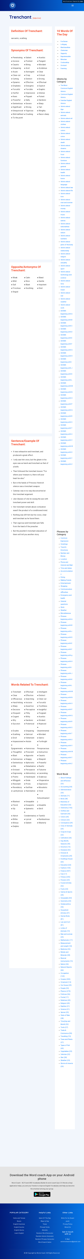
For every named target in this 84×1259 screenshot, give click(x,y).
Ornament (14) (66, 982)
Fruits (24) (64, 889)
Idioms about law (67, 187)
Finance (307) (65, 871)
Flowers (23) (65, 880)
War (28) (64, 1057)
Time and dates (66, 568)
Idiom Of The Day (45, 1218)
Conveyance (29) (67, 823)
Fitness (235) (65, 877)
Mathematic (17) (67, 940)
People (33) (65, 988)
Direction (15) (65, 847)
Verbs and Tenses (19, 1218)
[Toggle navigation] (72, 5)
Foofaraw (64, 41)
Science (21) (65, 1009)
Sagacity (64, 53)
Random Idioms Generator (45, 1236)
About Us (68, 1227)
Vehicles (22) (65, 1054)
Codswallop (65, 62)
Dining (63, 577)
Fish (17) (64, 874)
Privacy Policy (67, 1224)
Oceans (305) (65, 979)
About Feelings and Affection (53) (66, 781)
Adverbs (45, 1230)
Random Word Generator (44, 1233)
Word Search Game (44, 1242)
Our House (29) (66, 985)
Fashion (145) (66, 868)
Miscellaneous (66, 613)
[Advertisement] (30, 190)
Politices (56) (65, 994)
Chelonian (64, 50)
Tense (45, 1224)
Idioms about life (67, 190)
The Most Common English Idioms (67, 88)
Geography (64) (66, 898)
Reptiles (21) (65, 1006)
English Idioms (19, 1230)
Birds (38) (64, 799)
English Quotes (19, 1227)
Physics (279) (65, 991)
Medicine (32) (65, 949)
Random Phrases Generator (44, 1239)
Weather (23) (65, 1060)
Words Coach (41, 1253)
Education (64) (66, 865)
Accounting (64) (66, 787)
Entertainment (66, 583)
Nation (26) (65, 964)
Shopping (64, 586)
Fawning (64, 68)
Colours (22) (65, 820)
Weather (64, 610)
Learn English (19, 1233)
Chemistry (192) (66, 808)
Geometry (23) (66, 901)
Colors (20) (65, 817)
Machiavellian (65, 47)
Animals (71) (65, 796)
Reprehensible (66, 56)
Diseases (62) (66, 850)
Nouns (19, 1221)
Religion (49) (65, 1003)
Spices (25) (65, 1012)
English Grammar (19, 1224)
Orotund (63, 65)
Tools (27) (64, 1027)
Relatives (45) (65, 1000)
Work (62, 607)
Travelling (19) (66, 1036)
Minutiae (64, 59)
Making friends (66, 580)
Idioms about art (66, 118)
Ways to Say (45, 1221)
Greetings (64, 544)
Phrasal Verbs (45, 1227)
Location (64, 559)
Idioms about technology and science (66, 275)
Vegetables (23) (66, 1051)
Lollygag (64, 44)
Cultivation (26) (66, 838)
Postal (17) (65, 997)
